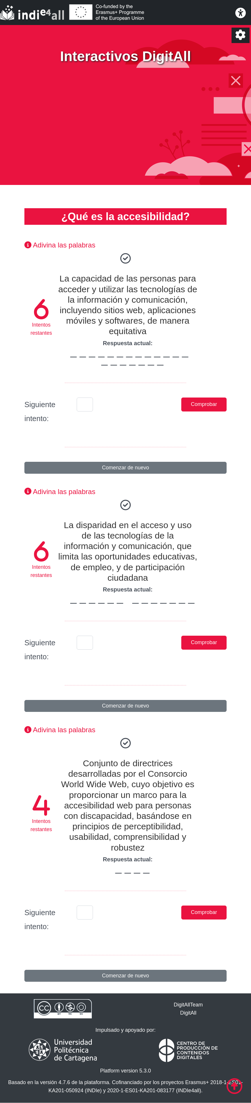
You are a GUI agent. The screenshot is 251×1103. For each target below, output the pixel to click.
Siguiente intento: (39, 411)
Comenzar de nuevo (125, 468)
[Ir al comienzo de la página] (234, 1086)
